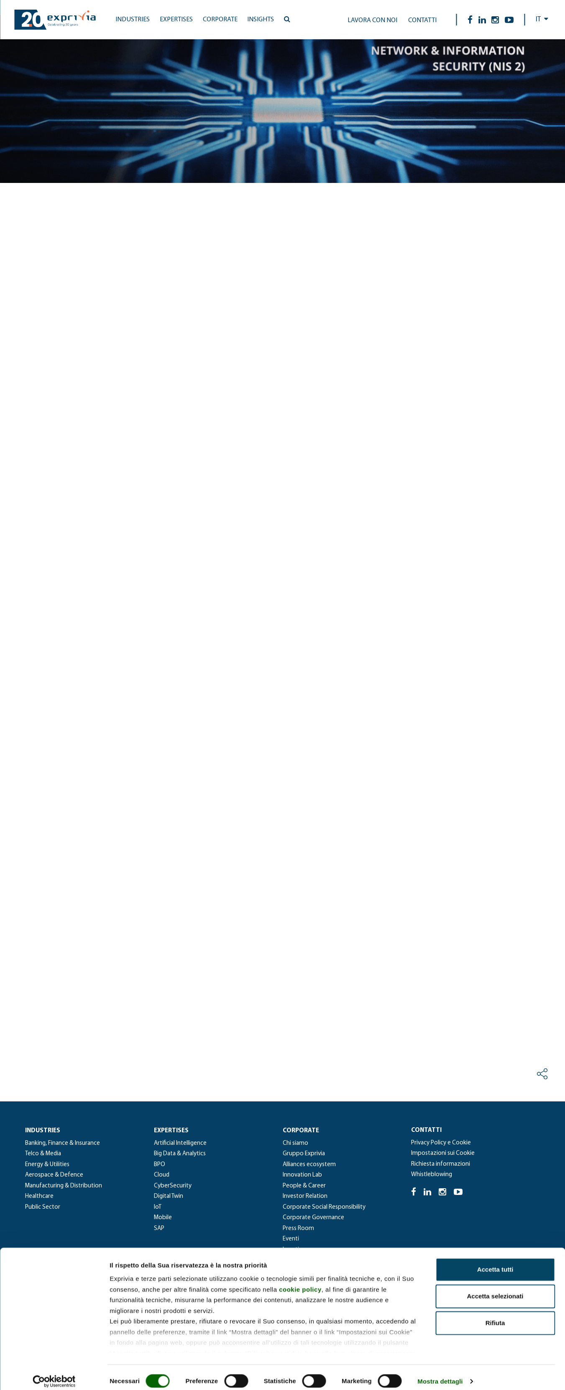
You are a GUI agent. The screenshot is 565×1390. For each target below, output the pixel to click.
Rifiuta (495, 1315)
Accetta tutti (495, 1262)
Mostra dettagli (440, 1373)
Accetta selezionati (495, 1288)
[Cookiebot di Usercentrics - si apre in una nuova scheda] (54, 1373)
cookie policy (300, 1281)
